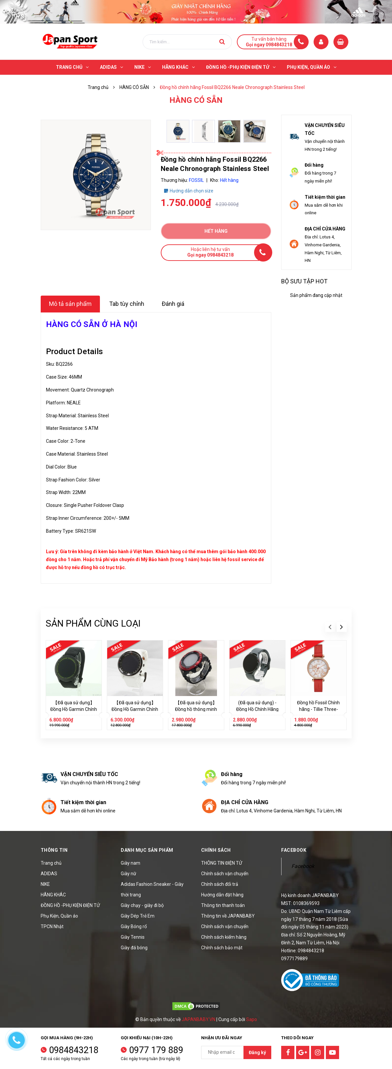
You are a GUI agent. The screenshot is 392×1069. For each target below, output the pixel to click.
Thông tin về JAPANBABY (228, 916)
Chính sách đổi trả (219, 884)
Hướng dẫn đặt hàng (222, 894)
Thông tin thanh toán (223, 905)
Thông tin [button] (54, 850)
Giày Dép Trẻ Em (137, 916)
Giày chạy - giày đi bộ (142, 905)
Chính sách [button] (216, 850)
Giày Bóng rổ (134, 926)
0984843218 (74, 1050)
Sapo (251, 1019)
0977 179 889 (156, 1050)
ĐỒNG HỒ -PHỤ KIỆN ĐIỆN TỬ (70, 905)
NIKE (45, 884)
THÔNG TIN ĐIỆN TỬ (221, 863)
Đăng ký (257, 1052)
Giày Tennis (133, 937)
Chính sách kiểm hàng (223, 937)
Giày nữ (128, 873)
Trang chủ (51, 863)
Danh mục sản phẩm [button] (147, 850)
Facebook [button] (293, 850)
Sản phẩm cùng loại (93, 623)
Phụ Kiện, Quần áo (59, 916)
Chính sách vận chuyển (224, 873)
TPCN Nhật (52, 926)
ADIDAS (49, 873)
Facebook (302, 866)
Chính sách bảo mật (221, 947)
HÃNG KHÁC (53, 894)
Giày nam (130, 863)
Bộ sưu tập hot (304, 281)
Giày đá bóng (134, 947)
